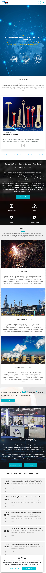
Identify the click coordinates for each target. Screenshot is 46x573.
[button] (4, 154)
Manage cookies (14, 568)
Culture (34, 210)
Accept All (29, 568)
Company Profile (11, 210)
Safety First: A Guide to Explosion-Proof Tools (26, 528)
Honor (11, 222)
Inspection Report (34, 222)
